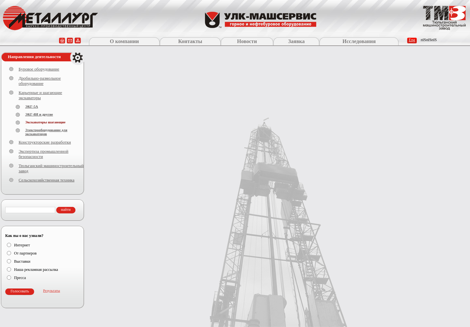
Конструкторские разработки (45, 142)
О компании (124, 41)
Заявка (296, 41)
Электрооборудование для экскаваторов (46, 132)
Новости (247, 41)
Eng (412, 40)
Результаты (51, 290)
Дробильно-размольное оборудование (40, 81)
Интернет (22, 245)
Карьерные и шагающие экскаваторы (40, 95)
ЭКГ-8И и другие (39, 114)
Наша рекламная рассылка (36, 269)
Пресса (20, 277)
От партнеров (25, 253)
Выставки (22, 261)
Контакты (190, 41)
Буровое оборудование (39, 69)
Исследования (359, 41)
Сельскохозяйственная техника (46, 180)
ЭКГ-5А (31, 106)
